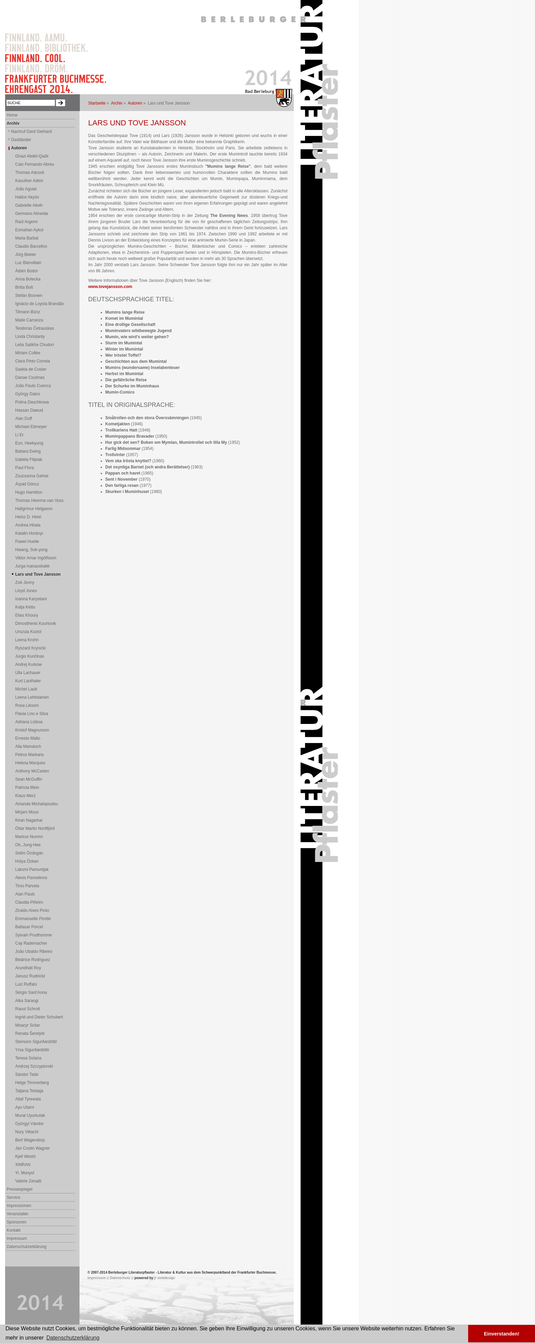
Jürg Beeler (25, 254)
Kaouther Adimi (29, 180)
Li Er (19, 435)
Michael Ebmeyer (31, 426)
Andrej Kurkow (28, 664)
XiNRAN (23, 1164)
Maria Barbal (27, 238)
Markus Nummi (29, 836)
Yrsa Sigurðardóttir (32, 1049)
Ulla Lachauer (28, 672)
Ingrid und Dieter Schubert (39, 1017)
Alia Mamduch (28, 746)
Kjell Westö (25, 1156)
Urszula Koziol (28, 631)
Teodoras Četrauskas (34, 328)
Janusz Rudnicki (30, 976)
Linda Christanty (30, 336)
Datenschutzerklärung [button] (73, 1338)
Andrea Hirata (28, 525)
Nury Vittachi (27, 1131)
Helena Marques (30, 762)
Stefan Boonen (28, 295)
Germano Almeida (31, 213)
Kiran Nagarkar (29, 820)
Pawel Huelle (27, 541)
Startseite (97, 103)
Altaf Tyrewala (28, 1099)
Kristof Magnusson (32, 730)
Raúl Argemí (26, 221)
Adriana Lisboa (29, 722)
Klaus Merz (25, 795)
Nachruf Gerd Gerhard (31, 131)
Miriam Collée (27, 353)
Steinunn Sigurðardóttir (36, 1041)
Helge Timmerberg (32, 1082)
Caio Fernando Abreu (34, 164)
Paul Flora (24, 467)
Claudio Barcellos (31, 246)
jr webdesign (164, 1278)
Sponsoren (17, 1222)
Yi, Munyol (24, 1172)
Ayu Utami (24, 1107)
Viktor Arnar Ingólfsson (36, 558)
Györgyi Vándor (29, 1123)
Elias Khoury (26, 615)
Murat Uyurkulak (30, 1115)
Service (13, 1197)
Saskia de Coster (30, 369)
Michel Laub (26, 689)
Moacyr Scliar (27, 1025)
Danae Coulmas (30, 377)
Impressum (17, 1238)
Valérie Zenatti (28, 1181)
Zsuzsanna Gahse (31, 476)
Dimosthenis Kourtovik (35, 623)
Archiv (116, 103)
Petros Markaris (29, 754)
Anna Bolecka (28, 279)
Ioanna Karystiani (31, 599)
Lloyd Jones (26, 590)
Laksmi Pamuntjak (32, 869)
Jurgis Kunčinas (29, 656)
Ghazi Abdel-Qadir (32, 156)
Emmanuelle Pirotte (33, 918)
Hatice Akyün (27, 197)
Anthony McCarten (32, 771)
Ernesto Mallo (27, 738)
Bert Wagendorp (30, 1140)
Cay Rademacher (31, 943)
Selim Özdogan (29, 853)
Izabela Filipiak (28, 459)
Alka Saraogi (27, 1000)
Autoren (135, 103)
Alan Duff (23, 418)
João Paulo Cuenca (33, 385)
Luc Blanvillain (28, 262)
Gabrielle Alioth (29, 205)
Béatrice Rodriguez (32, 959)
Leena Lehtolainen (32, 697)
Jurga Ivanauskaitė (32, 566)
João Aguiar (26, 189)
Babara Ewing (28, 451)
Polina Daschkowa (32, 402)
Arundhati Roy (28, 967)
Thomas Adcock (29, 172)
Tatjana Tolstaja (29, 1090)
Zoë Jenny (24, 582)
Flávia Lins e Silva (31, 713)
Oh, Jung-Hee (28, 844)
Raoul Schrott (27, 1008)
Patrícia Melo (27, 787)
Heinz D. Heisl (28, 517)
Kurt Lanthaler (28, 681)
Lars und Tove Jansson (38, 574)
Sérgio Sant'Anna (31, 992)
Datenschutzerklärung (27, 1246)
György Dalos (27, 394)
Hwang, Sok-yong (31, 549)
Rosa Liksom (27, 705)
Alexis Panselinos (31, 877)
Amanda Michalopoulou (36, 803)
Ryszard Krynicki (30, 648)
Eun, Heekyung (29, 443)
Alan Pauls (25, 894)
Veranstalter (18, 1213)
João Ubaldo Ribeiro (34, 951)
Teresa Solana (28, 1058)
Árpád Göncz (27, 484)
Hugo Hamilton (28, 492)
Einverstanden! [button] (501, 1334)
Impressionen (19, 1205)
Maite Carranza (29, 320)
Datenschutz (120, 1278)
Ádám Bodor (26, 271)
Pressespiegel (19, 1189)
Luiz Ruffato (26, 984)
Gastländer (21, 139)
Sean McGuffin (28, 779)
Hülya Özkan (27, 861)
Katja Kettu (25, 607)
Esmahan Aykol (29, 230)
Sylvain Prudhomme (33, 935)
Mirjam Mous (27, 812)
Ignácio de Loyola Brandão (39, 303)
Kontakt (14, 1230)
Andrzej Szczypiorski (34, 1066)
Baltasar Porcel (29, 926)
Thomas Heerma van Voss (39, 500)
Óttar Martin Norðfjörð (35, 828)
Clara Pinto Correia (32, 361)
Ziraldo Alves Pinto (32, 910)
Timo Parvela (27, 885)
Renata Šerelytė (30, 1033)
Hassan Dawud (29, 410)
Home (12, 115)
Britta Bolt (24, 287)
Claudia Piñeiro (29, 902)
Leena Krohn (27, 640)
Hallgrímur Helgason (34, 508)
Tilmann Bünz (27, 312)
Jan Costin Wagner (32, 1148)
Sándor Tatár (27, 1074)
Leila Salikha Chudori (34, 344)
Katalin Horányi (29, 533)
